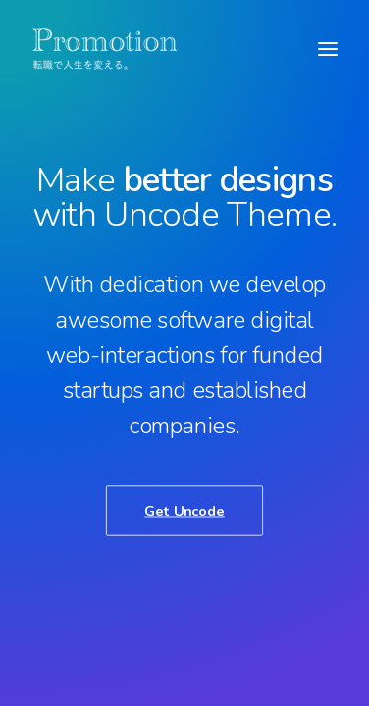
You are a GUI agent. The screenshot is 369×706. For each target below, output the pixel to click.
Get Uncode (184, 510)
